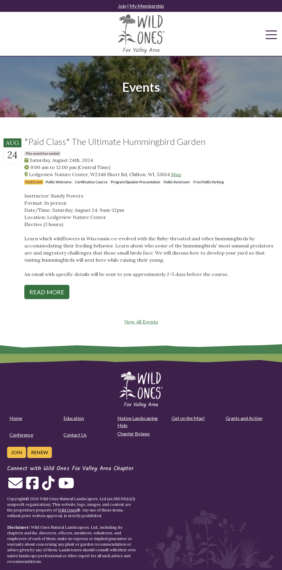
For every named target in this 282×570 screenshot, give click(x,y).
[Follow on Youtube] (66, 487)
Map (176, 174)
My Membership (147, 6)
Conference (21, 435)
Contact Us (75, 435)
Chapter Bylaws (133, 433)
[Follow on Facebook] (32, 487)
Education (73, 418)
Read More (46, 292)
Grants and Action (244, 418)
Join (122, 6)
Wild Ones (67, 510)
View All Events (141, 322)
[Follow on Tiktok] (48, 487)
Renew (39, 452)
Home (15, 418)
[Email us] (15, 487)
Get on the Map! (188, 418)
